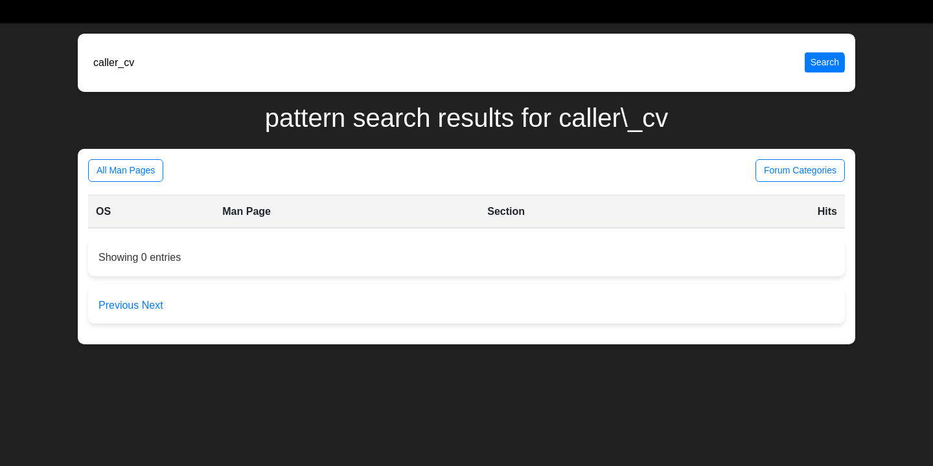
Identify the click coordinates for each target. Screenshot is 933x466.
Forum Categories (800, 170)
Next (152, 305)
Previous (120, 305)
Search (825, 62)
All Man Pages (126, 170)
